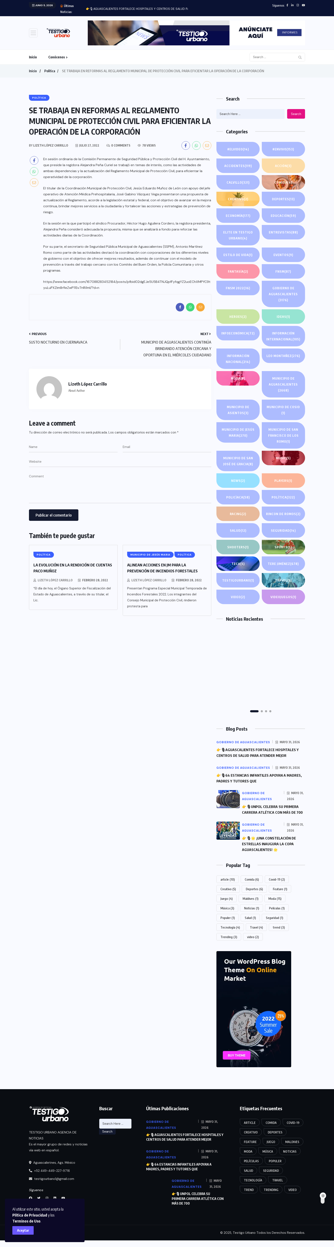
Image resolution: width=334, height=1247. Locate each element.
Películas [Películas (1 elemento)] (277, 918)
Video (238, 603)
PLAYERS (283, 481)
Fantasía (238, 271)
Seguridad (283, 536)
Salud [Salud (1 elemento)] (250, 927)
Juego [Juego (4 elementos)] (226, 908)
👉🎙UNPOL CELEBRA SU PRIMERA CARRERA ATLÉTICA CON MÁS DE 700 (272, 817)
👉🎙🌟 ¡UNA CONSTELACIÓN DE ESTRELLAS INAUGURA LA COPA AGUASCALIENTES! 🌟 (270, 854)
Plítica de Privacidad (84, 1212)
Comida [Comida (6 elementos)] (252, 889)
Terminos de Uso (34, 1218)
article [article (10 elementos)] (227, 889)
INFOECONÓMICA (238, 333)
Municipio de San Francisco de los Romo (283, 436)
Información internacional (283, 336)
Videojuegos (283, 603)
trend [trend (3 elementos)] (279, 937)
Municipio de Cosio (283, 410)
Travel (283, 586)
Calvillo (238, 182)
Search (296, 114)
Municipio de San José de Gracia (238, 461)
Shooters (238, 553)
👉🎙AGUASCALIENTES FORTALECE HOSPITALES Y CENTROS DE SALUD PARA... (140, 9)
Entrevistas (283, 232)
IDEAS (283, 317)
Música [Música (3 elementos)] (227, 918)
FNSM (283, 271)
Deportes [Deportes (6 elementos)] (254, 898)
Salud (238, 536)
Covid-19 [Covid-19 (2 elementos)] (277, 889)
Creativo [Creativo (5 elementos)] (228, 898)
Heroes (238, 317)
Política (49, 71)
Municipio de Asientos (238, 410)
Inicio (33, 57)
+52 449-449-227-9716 (49, 1180)
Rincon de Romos (283, 517)
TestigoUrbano (238, 586)
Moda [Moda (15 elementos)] (274, 908)
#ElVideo (238, 149)
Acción (283, 166)
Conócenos (56, 57)
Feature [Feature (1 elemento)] (280, 898)
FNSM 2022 (238, 288)
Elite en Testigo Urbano (238, 235)
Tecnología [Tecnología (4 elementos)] (230, 937)
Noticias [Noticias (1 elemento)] (251, 918)
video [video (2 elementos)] (253, 946)
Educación (283, 216)
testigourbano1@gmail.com (51, 1189)
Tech (238, 570)
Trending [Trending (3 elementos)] (228, 946)
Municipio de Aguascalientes (283, 384)
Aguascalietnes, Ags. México (52, 1172)
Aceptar (26, 1228)
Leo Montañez (283, 356)
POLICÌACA (238, 497)
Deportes (283, 199)
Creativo (238, 199)
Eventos (283, 255)
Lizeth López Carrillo (55, 580)
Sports (283, 553)
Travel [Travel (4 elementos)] (256, 937)
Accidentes (238, 166)
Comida (283, 182)
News (238, 481)
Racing (238, 514)
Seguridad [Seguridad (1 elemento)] (274, 927)
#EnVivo (283, 149)
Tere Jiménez (283, 570)
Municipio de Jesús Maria (238, 433)
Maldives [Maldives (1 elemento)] (250, 908)
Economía (238, 216)
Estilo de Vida (238, 255)
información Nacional (238, 359)
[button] (254, 717)
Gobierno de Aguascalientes (283, 294)
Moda (238, 378)
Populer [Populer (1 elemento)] (227, 927)
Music (283, 458)
